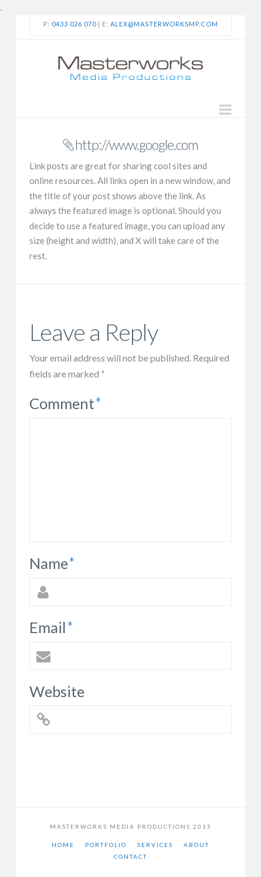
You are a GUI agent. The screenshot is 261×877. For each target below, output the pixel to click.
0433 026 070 (74, 24)
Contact (130, 856)
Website (56, 691)
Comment (65, 403)
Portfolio (106, 844)
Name (52, 563)
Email (51, 627)
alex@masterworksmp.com (164, 24)
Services (155, 844)
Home (63, 844)
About (196, 844)
